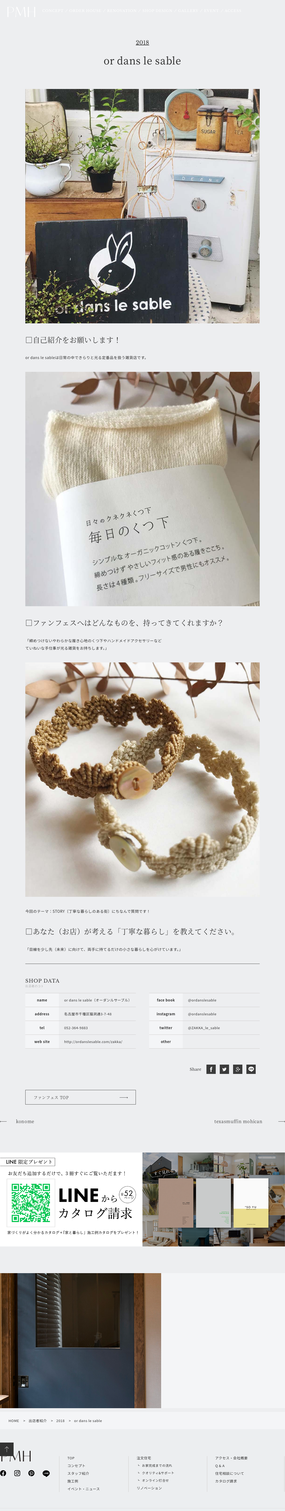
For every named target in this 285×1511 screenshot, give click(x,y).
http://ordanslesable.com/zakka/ (93, 1041)
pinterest (31, 1473)
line (46, 1473)
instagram (17, 1473)
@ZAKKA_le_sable (204, 1027)
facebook (3, 1473)
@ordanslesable (202, 1000)
